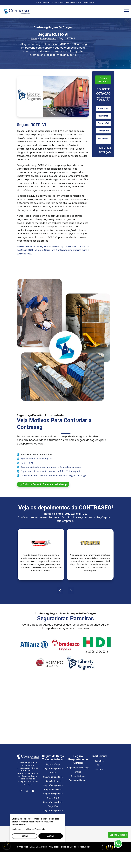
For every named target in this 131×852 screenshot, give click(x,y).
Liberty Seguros (48, 38)
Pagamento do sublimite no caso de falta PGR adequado (49, 471)
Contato (99, 769)
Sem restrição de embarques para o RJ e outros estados (49, 466)
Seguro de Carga (53, 764)
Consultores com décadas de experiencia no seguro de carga (51, 475)
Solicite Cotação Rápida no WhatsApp (43, 484)
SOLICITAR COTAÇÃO (105, 150)
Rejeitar (24, 836)
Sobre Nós (99, 761)
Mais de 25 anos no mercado (34, 454)
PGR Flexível (25, 462)
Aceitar (50, 836)
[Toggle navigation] (126, 11)
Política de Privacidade (35, 829)
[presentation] (60, 590)
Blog (99, 765)
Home (34, 38)
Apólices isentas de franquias (35, 458)
